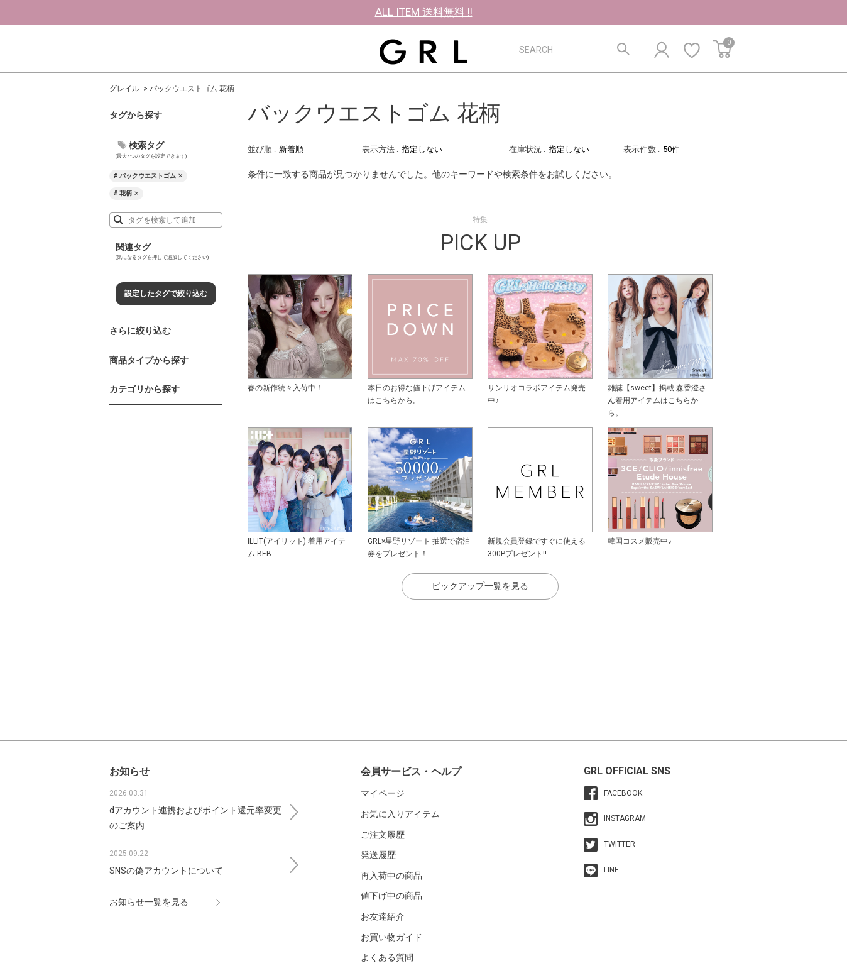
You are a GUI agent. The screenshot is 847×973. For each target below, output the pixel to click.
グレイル (124, 88)
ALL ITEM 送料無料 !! (424, 12)
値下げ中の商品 (391, 896)
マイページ (383, 793)
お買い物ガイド (391, 937)
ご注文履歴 (383, 835)
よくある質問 (387, 957)
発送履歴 (378, 855)
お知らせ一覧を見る (149, 902)
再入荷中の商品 (391, 876)
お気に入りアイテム (400, 814)
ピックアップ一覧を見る (480, 586)
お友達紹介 (383, 916)
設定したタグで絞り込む (165, 293)
